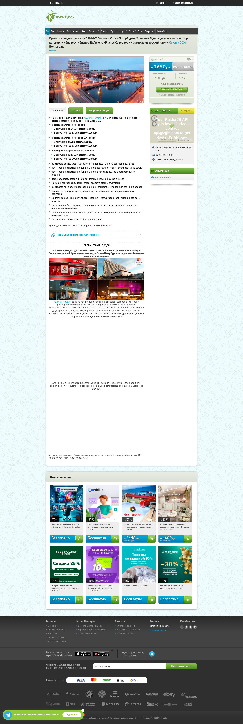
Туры (114, 31)
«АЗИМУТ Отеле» (93, 117)
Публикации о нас (57, 629)
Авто (84, 31)
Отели (132, 31)
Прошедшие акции (87, 633)
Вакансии (52, 633)
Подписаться (72, 714)
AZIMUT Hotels (62, 301)
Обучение (94, 31)
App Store (83, 653)
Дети (140, 31)
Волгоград (54, 3)
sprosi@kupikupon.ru (160, 625)
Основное (57, 110)
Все (47, 31)
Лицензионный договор (128, 629)
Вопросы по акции (99, 110)
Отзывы (76, 110)
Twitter (190, 627)
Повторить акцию (172, 89)
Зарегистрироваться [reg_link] (184, 3)
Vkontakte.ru (186, 627)
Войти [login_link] (162, 3)
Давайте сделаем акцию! (90, 625)
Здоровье (150, 31)
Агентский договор (126, 625)
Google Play (101, 653)
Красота (61, 31)
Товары (105, 31)
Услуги (123, 31)
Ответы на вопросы (57, 640)
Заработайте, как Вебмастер (91, 629)
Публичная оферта (126, 633)
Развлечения (73, 31)
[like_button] (188, 59)
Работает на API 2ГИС (168, 139)
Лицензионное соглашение (167, 141)
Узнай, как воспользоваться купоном (78, 234)
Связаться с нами (158, 630)
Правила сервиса (56, 637)
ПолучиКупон (163, 31)
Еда (53, 31)
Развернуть (186, 110)
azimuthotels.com (163, 177)
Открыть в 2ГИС (186, 140)
